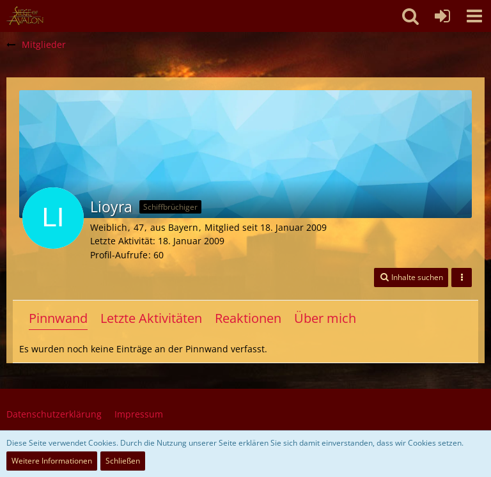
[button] (474, 16)
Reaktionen (248, 318)
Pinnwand (58, 318)
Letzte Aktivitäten (151, 318)
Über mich (325, 318)
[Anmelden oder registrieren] (442, 16)
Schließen (122, 460)
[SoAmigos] (25, 16)
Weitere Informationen (52, 460)
